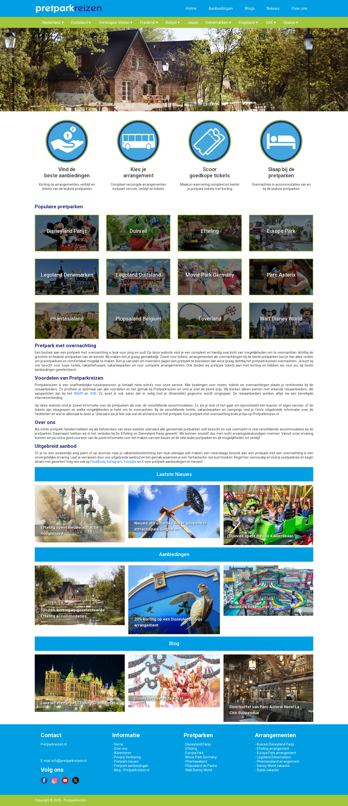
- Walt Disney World (198, 770)
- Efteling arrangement (272, 748)
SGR (93, 393)
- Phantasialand (195, 761)
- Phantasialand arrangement (277, 761)
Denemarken (218, 22)
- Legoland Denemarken (273, 757)
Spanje (290, 22)
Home (191, 8)
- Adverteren (121, 753)
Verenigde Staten (116, 22)
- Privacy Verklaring (126, 757)
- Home (117, 744)
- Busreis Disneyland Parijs (274, 744)
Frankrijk (149, 22)
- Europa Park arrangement (275, 753)
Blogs (250, 8)
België (173, 22)
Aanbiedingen (221, 8)
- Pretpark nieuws (125, 761)
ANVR (78, 393)
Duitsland (81, 22)
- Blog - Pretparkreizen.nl (130, 770)
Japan (192, 22)
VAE (271, 22)
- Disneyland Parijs (197, 744)
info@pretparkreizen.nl (69, 761)
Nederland (53, 22)
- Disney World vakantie (272, 766)
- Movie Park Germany (200, 757)
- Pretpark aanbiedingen (130, 766)
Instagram (114, 462)
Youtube (130, 462)
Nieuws (273, 8)
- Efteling (190, 748)
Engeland (248, 22)
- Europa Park (194, 753)
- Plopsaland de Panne (200, 766)
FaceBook (97, 462)
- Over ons (119, 748)
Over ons (299, 8)
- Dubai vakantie (267, 770)
